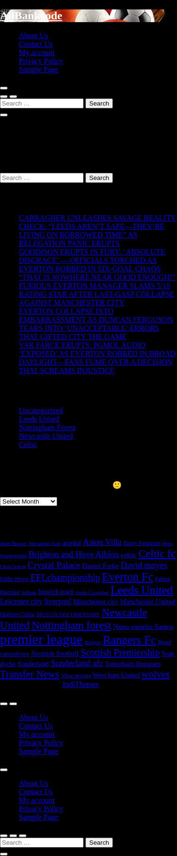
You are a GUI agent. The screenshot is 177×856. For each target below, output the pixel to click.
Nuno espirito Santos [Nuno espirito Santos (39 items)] (143, 626)
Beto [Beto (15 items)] (167, 543)
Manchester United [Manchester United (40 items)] (147, 601)
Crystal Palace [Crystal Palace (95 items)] (54, 565)
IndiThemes (81, 684)
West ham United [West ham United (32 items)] (116, 675)
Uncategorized (41, 411)
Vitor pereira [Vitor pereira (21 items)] (76, 675)
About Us (33, 36)
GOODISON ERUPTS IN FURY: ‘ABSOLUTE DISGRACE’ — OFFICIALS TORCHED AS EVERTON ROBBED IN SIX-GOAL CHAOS (92, 260)
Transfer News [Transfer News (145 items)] (29, 674)
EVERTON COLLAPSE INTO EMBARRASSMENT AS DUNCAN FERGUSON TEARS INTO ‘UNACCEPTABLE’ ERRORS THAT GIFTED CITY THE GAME (96, 324)
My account (37, 53)
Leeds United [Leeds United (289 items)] (141, 590)
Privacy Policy (41, 61)
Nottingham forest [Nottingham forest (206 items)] (71, 625)
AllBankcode (31, 15)
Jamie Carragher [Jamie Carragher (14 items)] (92, 592)
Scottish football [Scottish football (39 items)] (54, 653)
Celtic (28, 444)
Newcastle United (46, 436)
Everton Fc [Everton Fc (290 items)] (127, 577)
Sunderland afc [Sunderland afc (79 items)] (77, 663)
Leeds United (39, 419)
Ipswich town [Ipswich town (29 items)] (56, 591)
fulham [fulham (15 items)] (29, 592)
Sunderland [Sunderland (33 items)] (33, 664)
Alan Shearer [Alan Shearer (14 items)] (13, 543)
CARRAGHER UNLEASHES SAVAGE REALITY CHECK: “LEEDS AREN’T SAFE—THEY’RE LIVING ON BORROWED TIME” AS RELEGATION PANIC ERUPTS (97, 230)
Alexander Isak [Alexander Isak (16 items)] (44, 543)
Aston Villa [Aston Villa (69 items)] (102, 542)
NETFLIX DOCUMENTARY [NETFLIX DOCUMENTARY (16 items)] (68, 614)
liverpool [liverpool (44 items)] (57, 601)
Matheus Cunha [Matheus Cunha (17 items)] (17, 614)
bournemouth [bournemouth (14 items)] (13, 555)
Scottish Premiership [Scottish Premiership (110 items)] (120, 652)
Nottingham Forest (47, 428)
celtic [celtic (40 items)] (128, 555)
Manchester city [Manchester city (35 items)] (95, 601)
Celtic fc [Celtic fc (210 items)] (157, 553)
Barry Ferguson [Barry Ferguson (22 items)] (142, 543)
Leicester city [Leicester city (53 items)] (21, 601)
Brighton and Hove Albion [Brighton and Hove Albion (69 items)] (74, 554)
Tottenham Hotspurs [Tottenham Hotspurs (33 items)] (133, 664)
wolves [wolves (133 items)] (156, 674)
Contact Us (36, 44)
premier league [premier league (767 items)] (41, 639)
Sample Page (38, 69)
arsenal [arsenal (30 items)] (71, 542)
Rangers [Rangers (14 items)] (92, 642)
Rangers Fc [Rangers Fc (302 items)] (129, 640)
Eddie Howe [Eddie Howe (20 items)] (14, 579)
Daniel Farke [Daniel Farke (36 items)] (100, 566)
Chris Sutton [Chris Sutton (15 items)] (13, 566)
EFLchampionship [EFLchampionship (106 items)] (65, 577)
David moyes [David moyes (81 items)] (143, 565)
